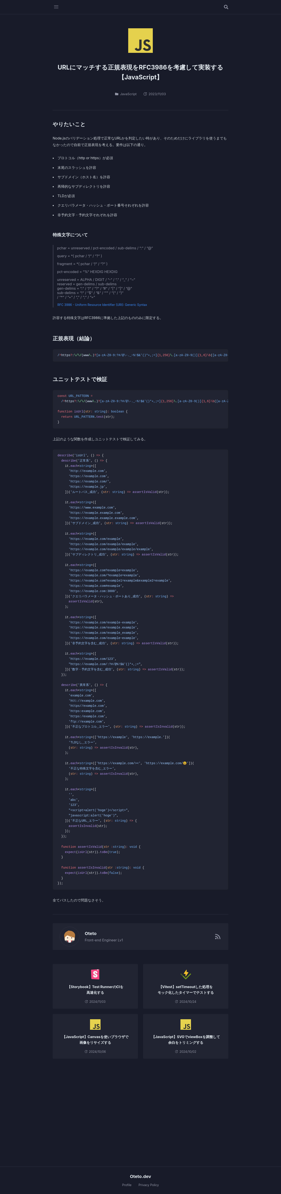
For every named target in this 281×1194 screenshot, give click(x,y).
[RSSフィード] (217, 936)
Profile (126, 1185)
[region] (140, 355)
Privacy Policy (149, 1185)
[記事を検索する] (226, 7)
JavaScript (126, 94)
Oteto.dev (140, 1176)
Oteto (88, 933)
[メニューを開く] (56, 7)
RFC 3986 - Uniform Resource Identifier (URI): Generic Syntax (102, 305)
